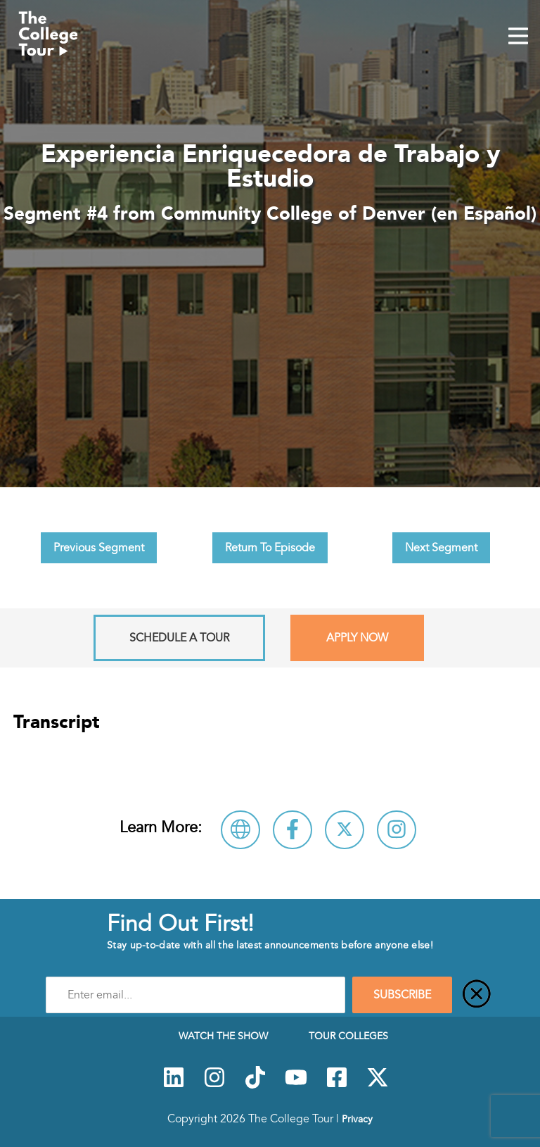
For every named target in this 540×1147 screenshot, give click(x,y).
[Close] (476, 994)
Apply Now (357, 638)
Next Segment (441, 548)
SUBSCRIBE (402, 995)
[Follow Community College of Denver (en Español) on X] (344, 829)
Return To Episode (270, 548)
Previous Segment (98, 548)
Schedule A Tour (179, 638)
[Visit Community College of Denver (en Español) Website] (240, 829)
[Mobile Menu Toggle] (518, 37)
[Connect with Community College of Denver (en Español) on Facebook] (292, 829)
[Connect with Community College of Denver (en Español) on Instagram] (396, 829)
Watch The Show (223, 1035)
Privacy (357, 1118)
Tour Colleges (348, 1035)
